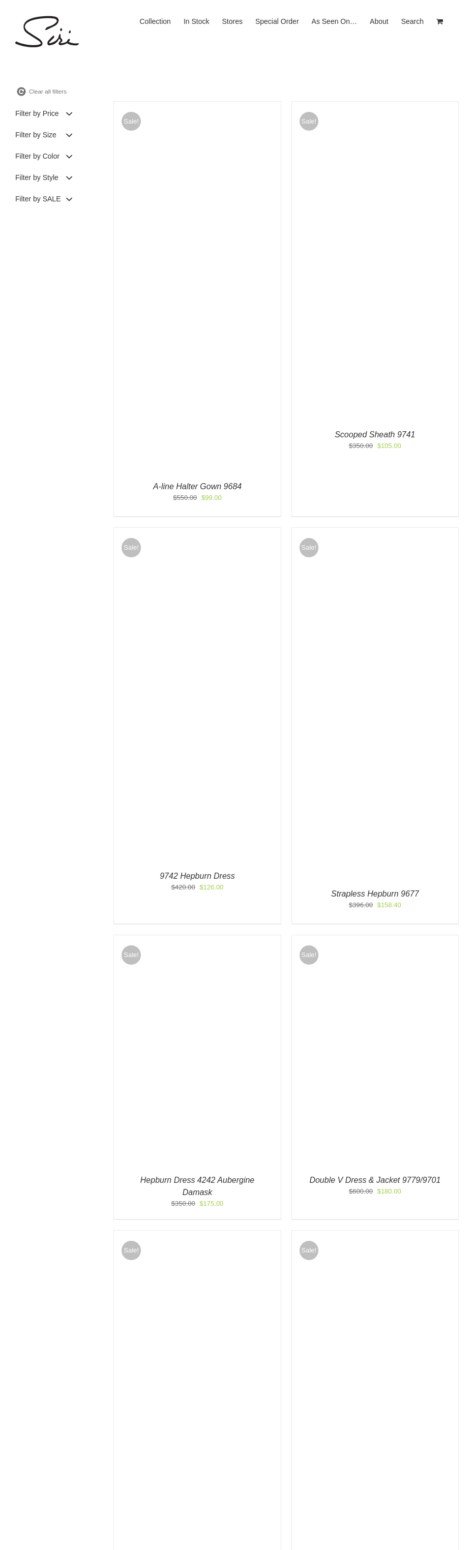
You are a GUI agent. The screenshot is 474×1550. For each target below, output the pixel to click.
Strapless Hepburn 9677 (375, 893)
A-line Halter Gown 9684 (197, 486)
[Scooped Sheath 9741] (375, 106)
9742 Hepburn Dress (197, 876)
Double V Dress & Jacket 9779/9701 (374, 1180)
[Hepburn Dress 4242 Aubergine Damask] (197, 940)
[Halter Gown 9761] (197, 1235)
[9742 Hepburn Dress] (197, 532)
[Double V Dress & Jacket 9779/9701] (375, 940)
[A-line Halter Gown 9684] (197, 106)
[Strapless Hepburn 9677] (375, 532)
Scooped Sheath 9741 (375, 434)
